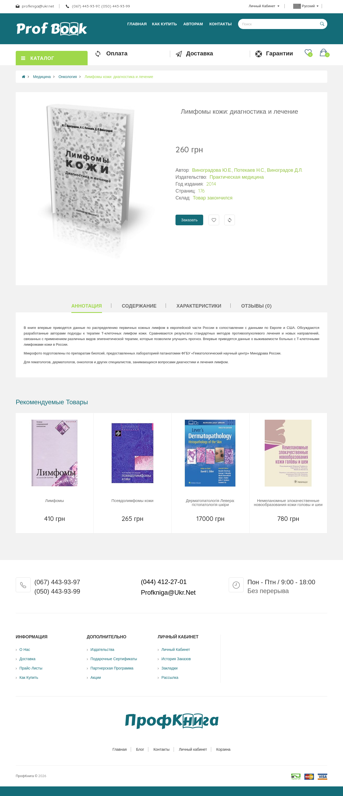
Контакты (161, 749)
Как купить (28, 677)
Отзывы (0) (256, 306)
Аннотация (86, 306)
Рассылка (169, 677)
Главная (120, 749)
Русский (305, 6)
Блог (140, 749)
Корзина (223, 749)
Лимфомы (54, 500)
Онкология (68, 76)
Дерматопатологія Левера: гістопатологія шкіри (210, 502)
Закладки (169, 668)
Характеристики (199, 306)
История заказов (176, 658)
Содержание (139, 306)
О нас (24, 649)
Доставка (27, 658)
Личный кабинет (193, 749)
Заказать (189, 219)
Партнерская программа (112, 668)
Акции (96, 677)
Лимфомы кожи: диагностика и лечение (119, 76)
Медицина (42, 76)
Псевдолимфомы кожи (132, 500)
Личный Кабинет (175, 649)
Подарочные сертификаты (114, 658)
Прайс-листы (30, 668)
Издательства (102, 649)
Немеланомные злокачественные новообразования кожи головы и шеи (288, 502)
